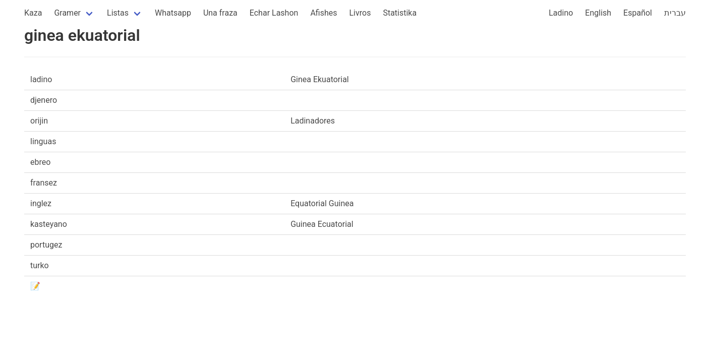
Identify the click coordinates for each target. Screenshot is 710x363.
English (598, 13)
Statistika (400, 13)
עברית (675, 13)
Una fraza (220, 13)
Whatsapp (173, 13)
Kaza (33, 13)
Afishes (323, 13)
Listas (118, 13)
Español (637, 13)
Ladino (561, 13)
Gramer (67, 13)
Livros (360, 13)
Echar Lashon (274, 13)
